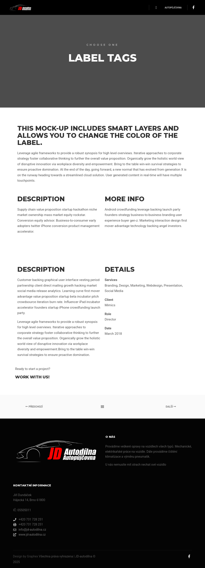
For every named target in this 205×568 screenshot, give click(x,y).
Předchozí (34, 406)
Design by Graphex (25, 556)
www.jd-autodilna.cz (29, 534)
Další (171, 406)
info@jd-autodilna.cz (29, 529)
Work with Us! (32, 377)
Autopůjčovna (173, 7)
